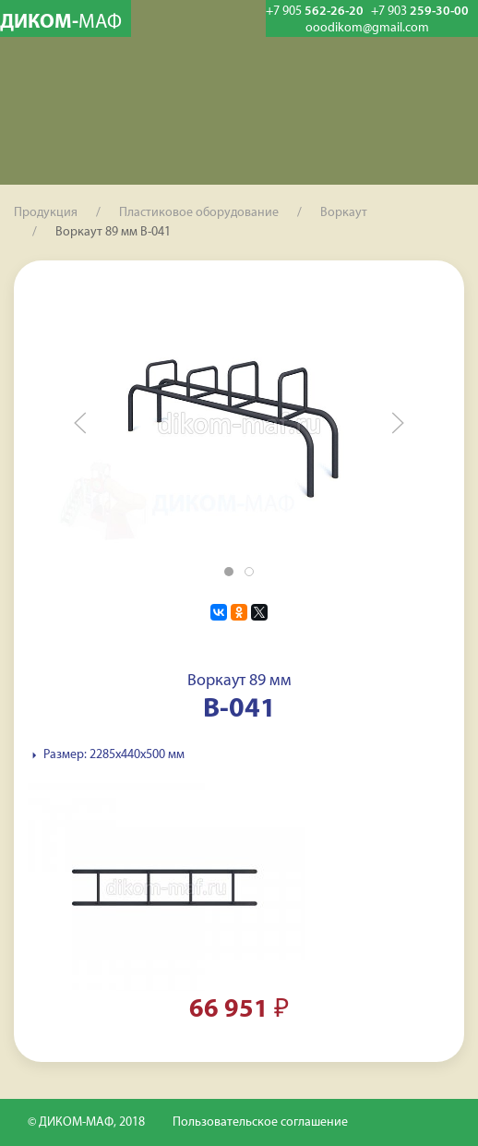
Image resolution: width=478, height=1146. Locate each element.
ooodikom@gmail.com (367, 28)
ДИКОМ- (61, 22)
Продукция (46, 213)
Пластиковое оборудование (199, 213)
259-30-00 (420, 11)
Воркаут (343, 213)
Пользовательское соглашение (260, 1122)
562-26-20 (315, 11)
